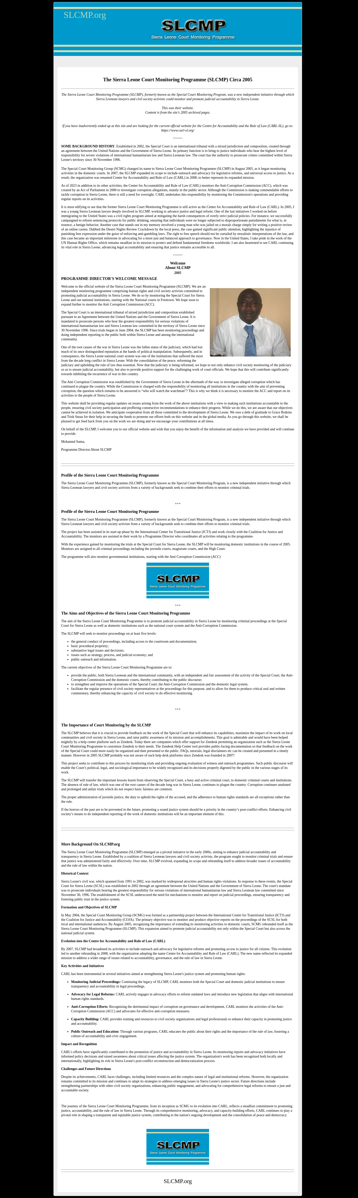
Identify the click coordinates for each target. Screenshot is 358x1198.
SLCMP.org (85, 15)
